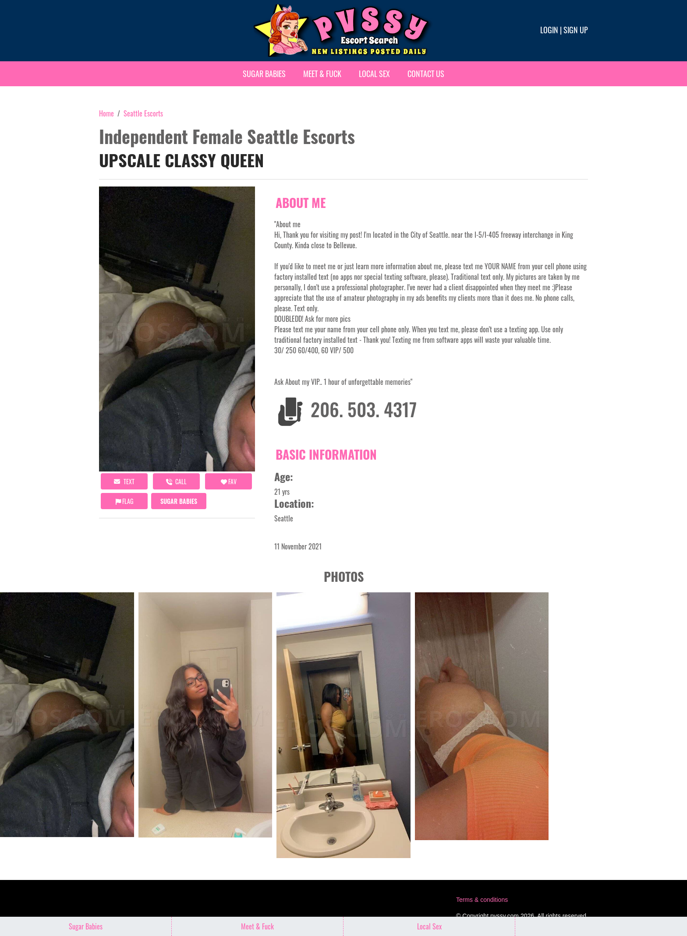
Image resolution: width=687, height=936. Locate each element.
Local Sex (374, 73)
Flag (124, 501)
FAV (229, 481)
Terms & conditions (482, 899)
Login (549, 29)
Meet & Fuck (322, 73)
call (176, 481)
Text (124, 481)
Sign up (575, 29)
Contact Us (425, 73)
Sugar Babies (264, 73)
